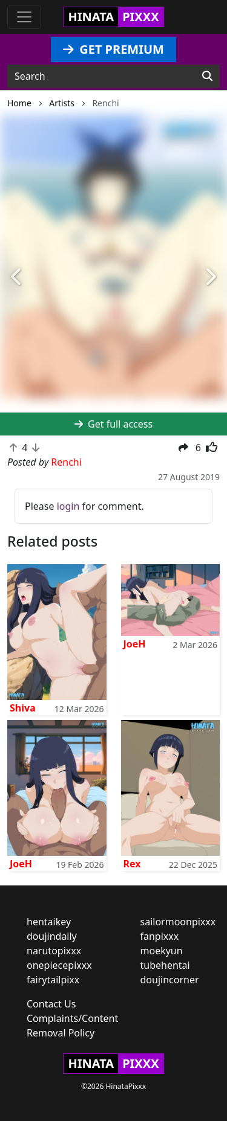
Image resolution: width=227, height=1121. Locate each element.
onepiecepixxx (59, 965)
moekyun (161, 950)
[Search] (207, 76)
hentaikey (49, 921)
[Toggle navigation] (24, 17)
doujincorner (169, 979)
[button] (17, 277)
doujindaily (52, 936)
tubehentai (165, 965)
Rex (132, 863)
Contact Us (51, 1003)
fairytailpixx (53, 979)
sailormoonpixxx (178, 921)
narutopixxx (54, 950)
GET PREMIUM (113, 49)
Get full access (113, 424)
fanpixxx (159, 936)
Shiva (23, 708)
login (68, 506)
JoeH (134, 643)
